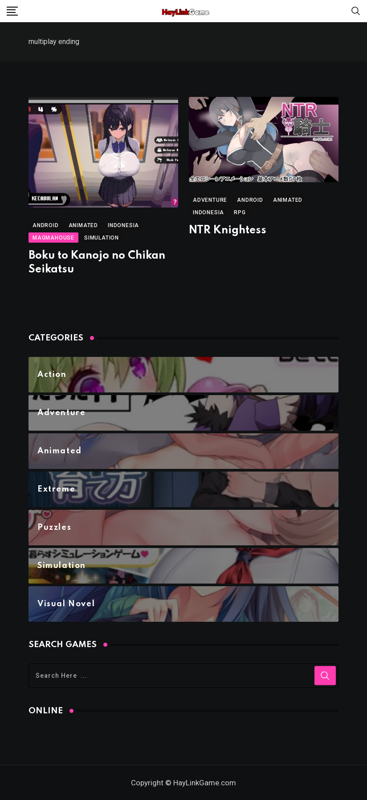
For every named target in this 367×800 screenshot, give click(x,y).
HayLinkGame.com (204, 782)
